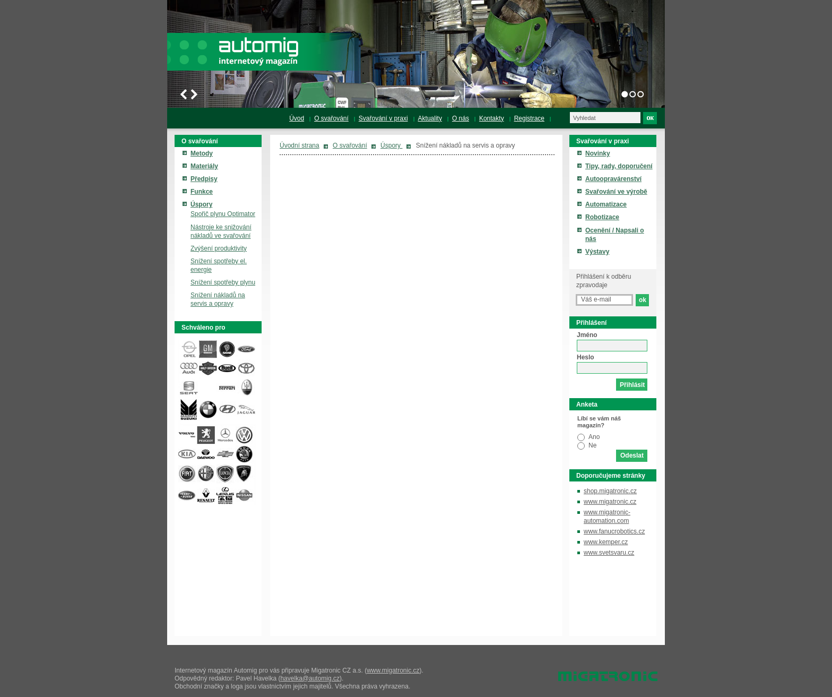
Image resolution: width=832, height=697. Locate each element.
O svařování (350, 145)
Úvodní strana (299, 145)
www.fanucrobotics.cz (614, 531)
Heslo (585, 357)
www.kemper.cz (606, 542)
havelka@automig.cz (310, 678)
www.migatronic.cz (610, 501)
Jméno (587, 335)
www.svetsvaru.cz (609, 552)
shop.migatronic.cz (610, 491)
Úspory (391, 145)
